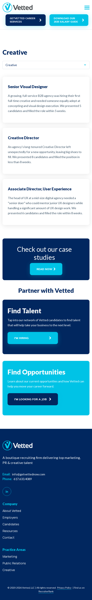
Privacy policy (64, 587)
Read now (44, 269)
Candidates (11, 524)
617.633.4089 (23, 479)
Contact (8, 537)
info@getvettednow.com (28, 474)
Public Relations (14, 563)
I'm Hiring (21, 338)
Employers (10, 517)
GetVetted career (22, 20)
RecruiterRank (46, 591)
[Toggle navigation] (86, 7)
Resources (10, 531)
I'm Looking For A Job (30, 399)
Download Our (66, 20)
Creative (9, 570)
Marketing (10, 556)
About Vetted (12, 511)
